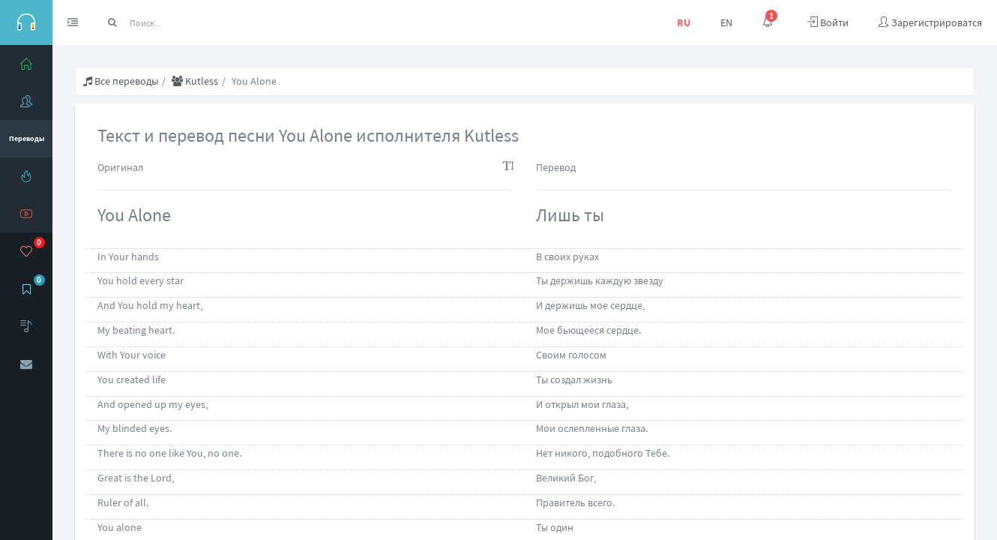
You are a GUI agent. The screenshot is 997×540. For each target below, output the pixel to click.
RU (683, 22)
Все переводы (120, 81)
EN (726, 22)
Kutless (195, 81)
